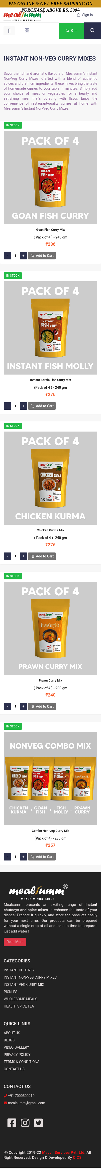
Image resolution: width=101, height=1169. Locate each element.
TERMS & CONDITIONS (21, 1062)
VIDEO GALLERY (16, 1047)
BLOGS (9, 1040)
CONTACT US (14, 1069)
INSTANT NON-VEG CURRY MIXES (30, 977)
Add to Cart (42, 256)
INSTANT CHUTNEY (19, 970)
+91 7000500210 (20, 1096)
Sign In (84, 15)
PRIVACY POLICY (17, 1055)
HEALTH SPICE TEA (19, 1006)
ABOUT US (12, 1033)
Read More (15, 942)
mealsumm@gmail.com (26, 1103)
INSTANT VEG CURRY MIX (24, 985)
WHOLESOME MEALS (20, 999)
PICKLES (10, 992)
